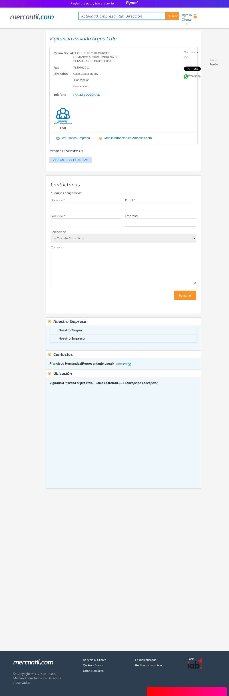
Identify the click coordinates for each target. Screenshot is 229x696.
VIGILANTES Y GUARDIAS (70, 160)
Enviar (185, 295)
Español (214, 64)
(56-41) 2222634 (86, 95)
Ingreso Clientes (186, 19)
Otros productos (93, 670)
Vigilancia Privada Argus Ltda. (83, 38)
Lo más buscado (145, 660)
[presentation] (84, 297)
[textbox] (128, 16)
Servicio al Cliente (94, 660)
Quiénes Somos (93, 665)
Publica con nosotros (148, 665)
